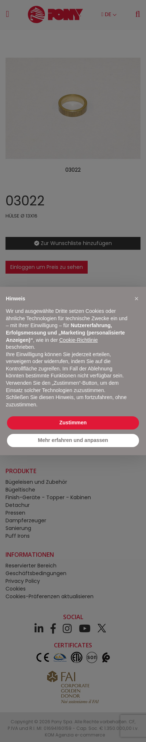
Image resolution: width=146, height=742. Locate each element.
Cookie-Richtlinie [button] (78, 340)
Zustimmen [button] (73, 422)
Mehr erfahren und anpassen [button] (73, 440)
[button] (136, 298)
